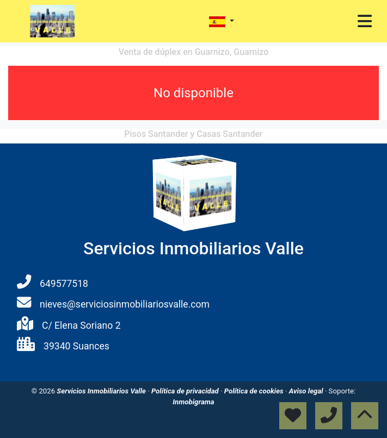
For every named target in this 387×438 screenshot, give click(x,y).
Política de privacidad (185, 391)
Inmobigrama (193, 402)
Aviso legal (307, 391)
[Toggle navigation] (364, 21)
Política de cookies (254, 391)
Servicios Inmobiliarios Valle (102, 391)
